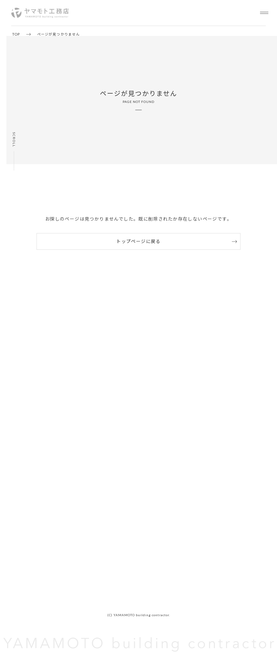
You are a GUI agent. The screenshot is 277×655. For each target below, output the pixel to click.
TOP (16, 34)
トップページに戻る (138, 241)
